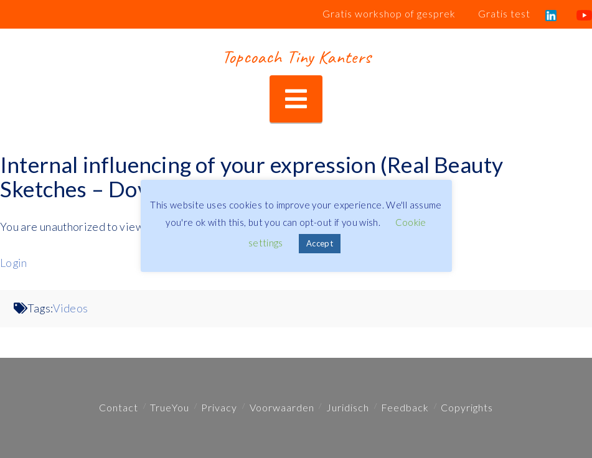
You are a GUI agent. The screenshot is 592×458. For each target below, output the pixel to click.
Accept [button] (319, 243)
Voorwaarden (282, 407)
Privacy (219, 407)
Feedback (405, 407)
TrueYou (169, 407)
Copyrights (467, 407)
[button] (296, 99)
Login (13, 262)
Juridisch (347, 407)
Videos (70, 308)
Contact (118, 407)
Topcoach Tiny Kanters (296, 56)
